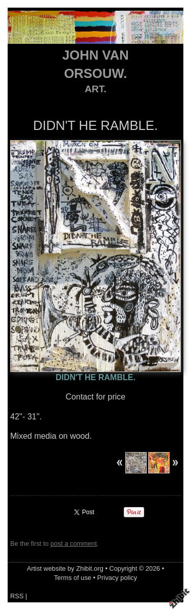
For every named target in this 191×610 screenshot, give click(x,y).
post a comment (73, 543)
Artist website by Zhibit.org (65, 568)
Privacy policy (117, 577)
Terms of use (72, 577)
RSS (16, 596)
